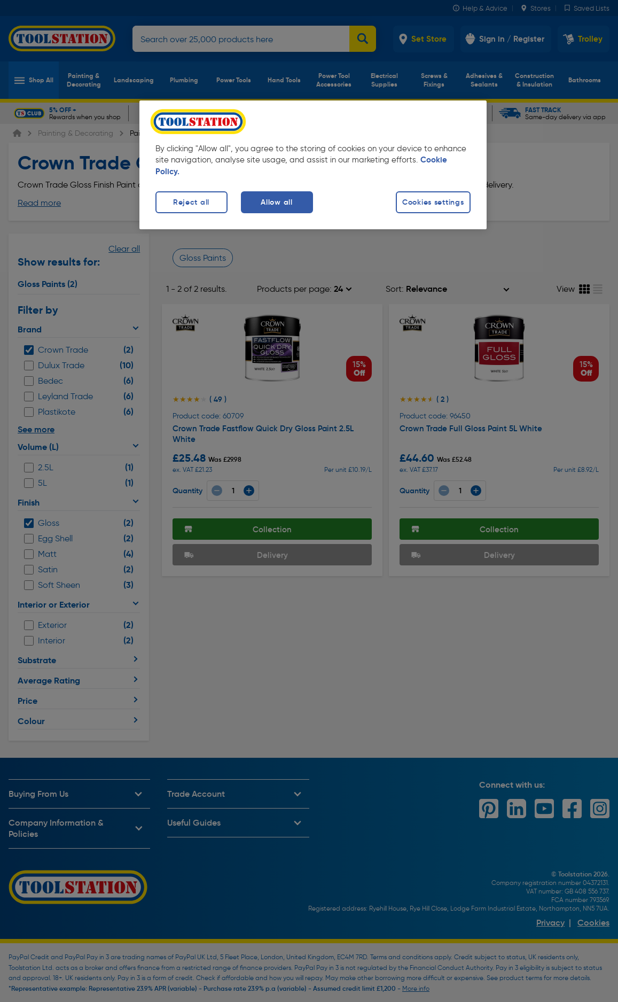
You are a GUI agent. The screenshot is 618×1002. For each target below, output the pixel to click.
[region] (313, 164)
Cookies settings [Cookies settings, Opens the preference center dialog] (433, 202)
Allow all (276, 202)
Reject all (191, 202)
